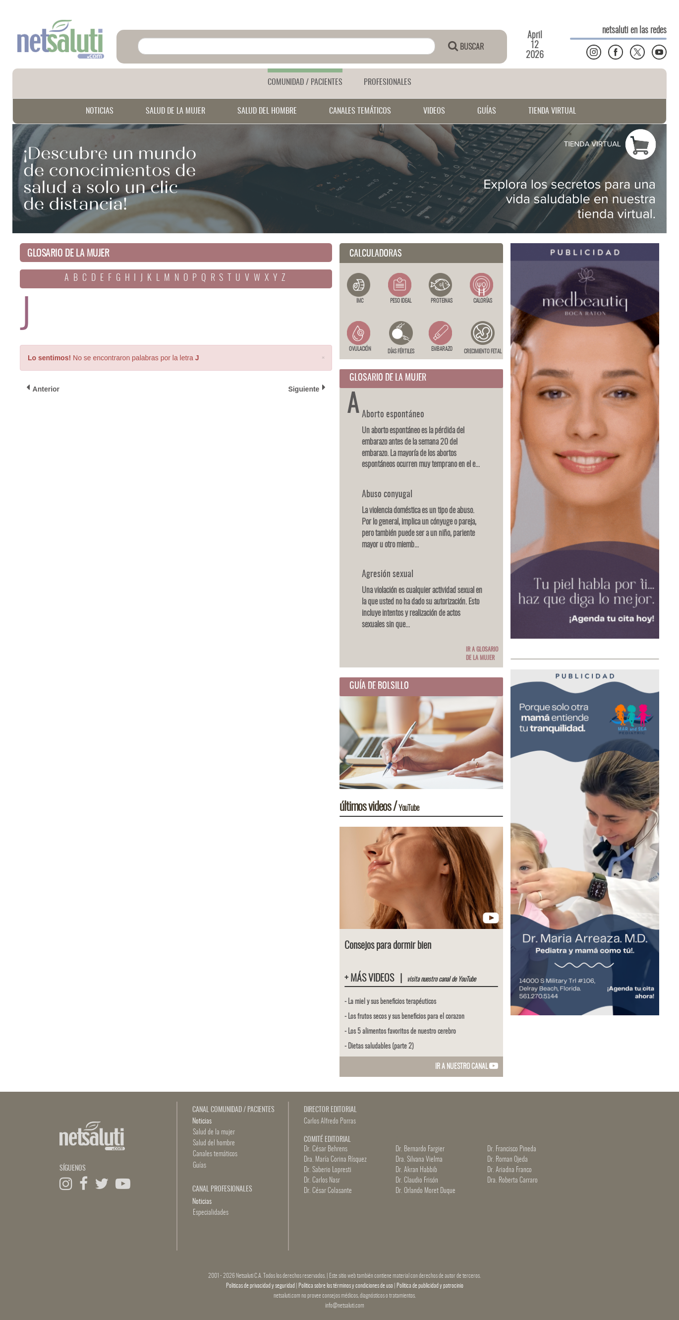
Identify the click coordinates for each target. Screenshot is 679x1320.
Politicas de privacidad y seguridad (261, 1286)
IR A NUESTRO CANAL (466, 1066)
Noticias (202, 1121)
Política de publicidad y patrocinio (429, 1286)
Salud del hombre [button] (214, 1143)
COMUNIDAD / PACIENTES (305, 82)
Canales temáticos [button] (215, 1154)
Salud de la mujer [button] (214, 1132)
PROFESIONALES (387, 82)
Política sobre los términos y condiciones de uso (346, 1286)
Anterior (42, 388)
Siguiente (307, 388)
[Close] (323, 357)
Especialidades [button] (210, 1212)
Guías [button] (199, 1165)
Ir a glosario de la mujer (482, 654)
